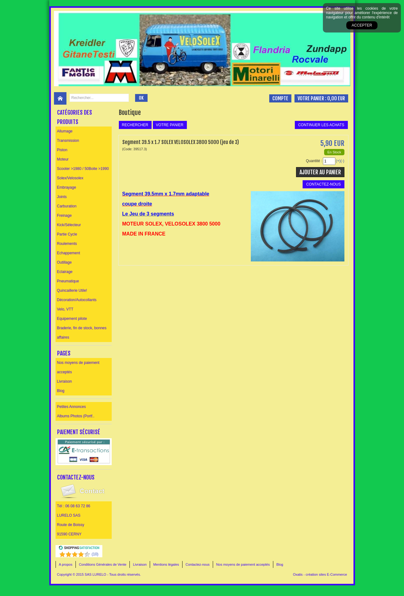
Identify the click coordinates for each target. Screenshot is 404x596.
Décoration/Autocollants (77, 300)
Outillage (64, 262)
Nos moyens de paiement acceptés (78, 367)
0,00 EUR (336, 98)
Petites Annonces (71, 407)
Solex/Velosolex (70, 178)
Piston (62, 150)
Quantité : (314, 161)
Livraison (64, 381)
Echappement (68, 253)
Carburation (67, 206)
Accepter (362, 25)
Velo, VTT (65, 309)
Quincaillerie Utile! (72, 290)
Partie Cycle (67, 234)
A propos (65, 564)
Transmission (68, 140)
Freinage (64, 215)
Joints (62, 197)
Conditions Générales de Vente (102, 564)
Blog (61, 391)
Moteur (63, 159)
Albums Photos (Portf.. (76, 416)
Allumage (65, 131)
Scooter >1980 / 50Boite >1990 (83, 168)
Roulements (67, 243)
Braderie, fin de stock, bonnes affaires (82, 333)
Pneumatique (68, 281)
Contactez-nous (198, 564)
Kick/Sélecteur (69, 225)
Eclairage (65, 272)
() (95, 554)
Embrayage (66, 187)
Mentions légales (166, 564)
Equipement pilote (72, 318)
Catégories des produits (74, 117)
